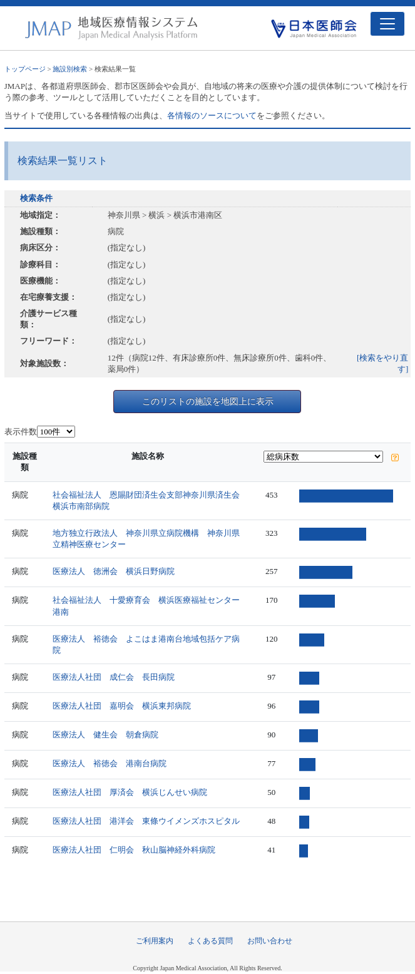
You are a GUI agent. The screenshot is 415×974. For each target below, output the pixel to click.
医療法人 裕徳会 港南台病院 (110, 763)
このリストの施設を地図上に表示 (208, 401)
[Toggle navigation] (387, 23)
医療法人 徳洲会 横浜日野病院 (114, 571)
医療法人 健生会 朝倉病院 (105, 734)
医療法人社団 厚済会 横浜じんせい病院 (130, 792)
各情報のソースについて (212, 115)
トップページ (25, 69)
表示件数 (20, 431)
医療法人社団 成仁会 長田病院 (114, 677)
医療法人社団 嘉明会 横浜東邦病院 (122, 705)
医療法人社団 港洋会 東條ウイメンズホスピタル (146, 821)
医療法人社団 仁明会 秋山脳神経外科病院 (134, 849)
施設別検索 (70, 69)
